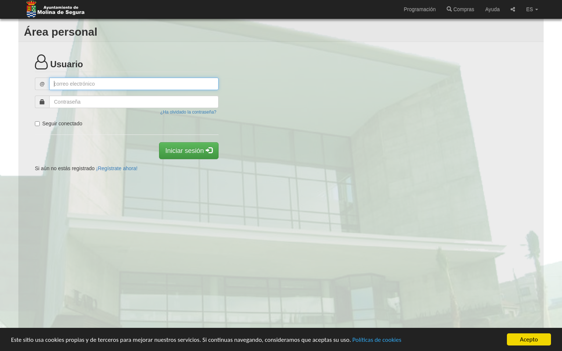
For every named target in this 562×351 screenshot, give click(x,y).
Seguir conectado (58, 123)
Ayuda (492, 9)
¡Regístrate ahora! (117, 168)
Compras (460, 9)
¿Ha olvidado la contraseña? (188, 112)
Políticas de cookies (376, 340)
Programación (420, 9)
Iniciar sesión (188, 150)
